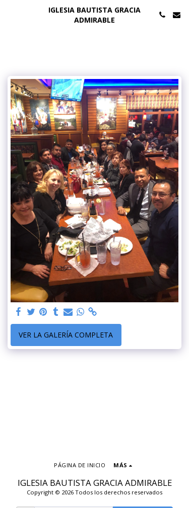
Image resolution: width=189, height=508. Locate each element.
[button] (11, 14)
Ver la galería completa (66, 335)
